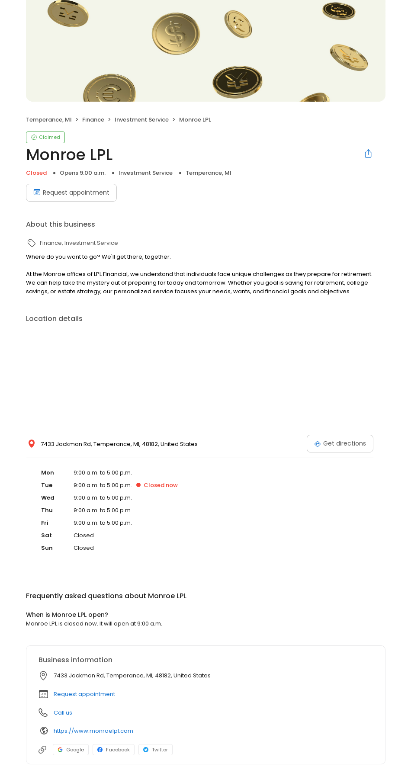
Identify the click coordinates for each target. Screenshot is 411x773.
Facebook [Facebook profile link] (113, 749)
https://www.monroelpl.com (93, 731)
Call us (63, 713)
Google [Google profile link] (71, 749)
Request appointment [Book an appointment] (71, 192)
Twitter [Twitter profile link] (155, 749)
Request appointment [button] (84, 694)
